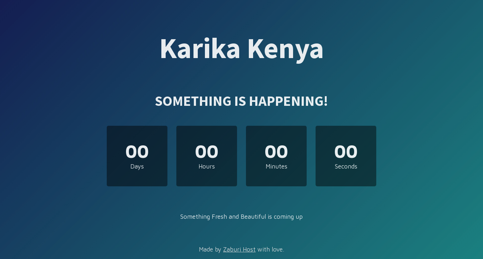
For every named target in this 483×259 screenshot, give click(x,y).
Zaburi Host (239, 249)
